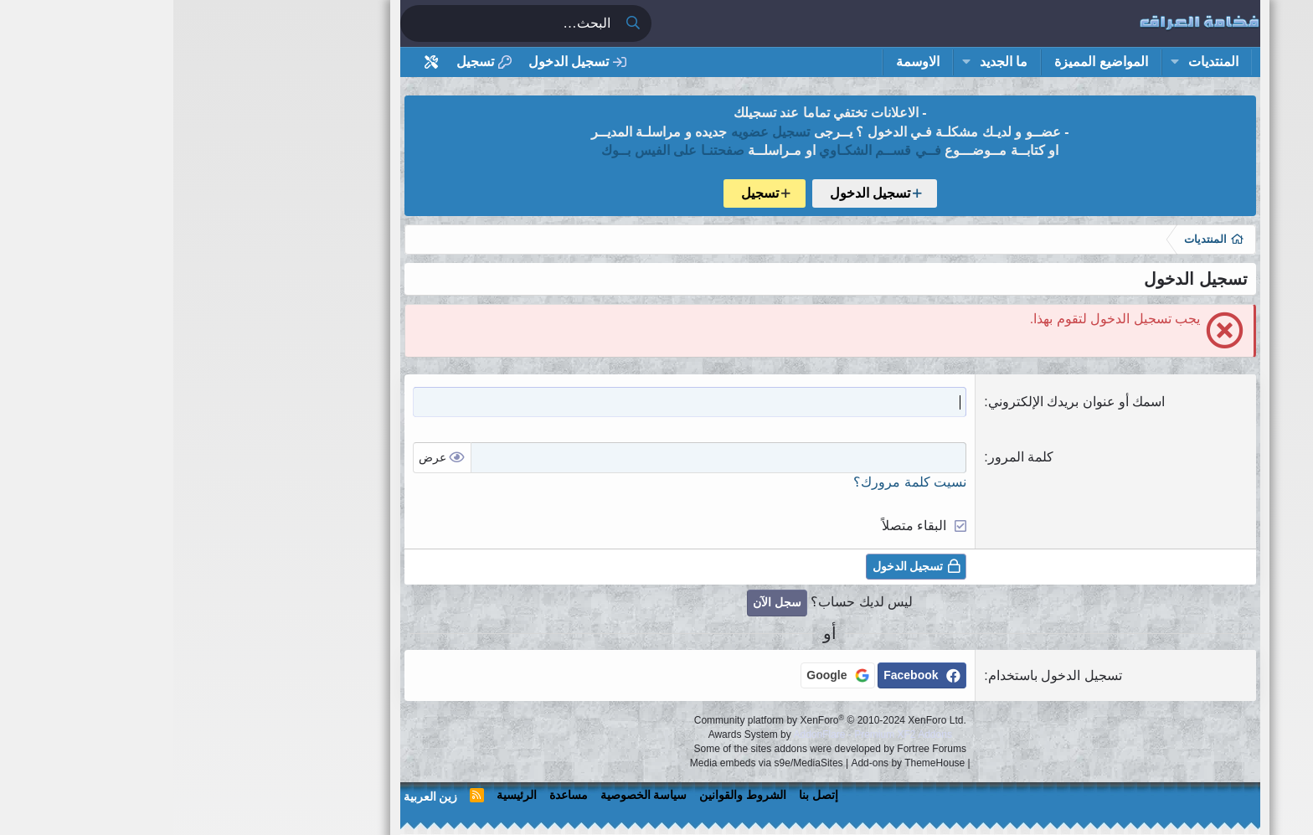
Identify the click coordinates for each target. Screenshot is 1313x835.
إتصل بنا (645, 794)
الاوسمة (744, 61)
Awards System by (657, 734)
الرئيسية (343, 794)
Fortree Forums (758, 749)
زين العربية (257, 796)
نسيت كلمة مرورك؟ (736, 482)
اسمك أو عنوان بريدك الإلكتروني (903, 401)
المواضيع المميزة (927, 61)
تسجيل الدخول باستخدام (882, 675)
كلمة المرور (847, 457)
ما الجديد (830, 61)
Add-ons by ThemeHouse (734, 763)
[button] (1001, 62)
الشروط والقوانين (569, 794)
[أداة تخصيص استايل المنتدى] (258, 62)
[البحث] (335, 23)
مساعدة (395, 794)
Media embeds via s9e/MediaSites (593, 763)
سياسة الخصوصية (470, 794)
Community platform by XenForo (657, 720)
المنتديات (1040, 61)
